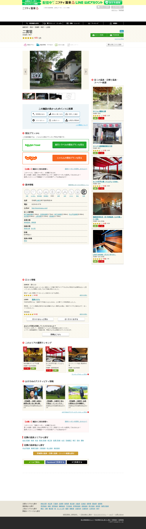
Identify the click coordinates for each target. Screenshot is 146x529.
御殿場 (72, 508)
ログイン (115, 10)
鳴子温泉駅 (58, 214)
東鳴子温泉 (35, 448)
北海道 (83, 504)
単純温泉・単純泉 (30, 222)
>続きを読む (83, 295)
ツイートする (119, 39)
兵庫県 (61, 504)
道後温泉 (85, 506)
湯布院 (98, 506)
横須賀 (51, 508)
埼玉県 (50, 504)
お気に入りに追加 (115, 44)
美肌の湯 (27, 228)
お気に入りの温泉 (103, 7)
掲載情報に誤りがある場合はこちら (78, 185)
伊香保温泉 (76, 506)
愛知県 (94, 504)
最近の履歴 (117, 7)
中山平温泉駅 (73, 214)
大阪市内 (78, 508)
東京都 (72, 504)
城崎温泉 (62, 506)
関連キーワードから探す (31, 511)
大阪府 (78, 504)
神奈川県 (44, 504)
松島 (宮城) (42, 440)
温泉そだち (36, 299)
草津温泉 (44, 506)
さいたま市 (60, 508)
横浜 (42, 508)
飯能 (67, 508)
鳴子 (74, 440)
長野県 (89, 504)
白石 (63, 440)
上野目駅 (38, 216)
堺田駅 (51, 216)
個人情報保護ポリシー (87, 520)
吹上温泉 (50, 448)
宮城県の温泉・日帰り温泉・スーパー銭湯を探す (55, 453)
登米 (78, 440)
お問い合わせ (119, 514)
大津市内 (92, 508)
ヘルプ (111, 514)
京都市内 (85, 508)
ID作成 (121, 10)
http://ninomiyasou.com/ (40, 208)
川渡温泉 (43, 448)
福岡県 (100, 504)
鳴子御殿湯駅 (28, 214)
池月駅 (26, 216)
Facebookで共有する (55, 462)
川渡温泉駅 (43, 214)
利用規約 (114, 520)
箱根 (49, 506)
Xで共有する (77, 462)
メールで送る (34, 462)
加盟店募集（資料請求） (70, 514)
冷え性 (33, 228)
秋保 (32, 440)
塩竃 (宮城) (56, 440)
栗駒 (82, 440)
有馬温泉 (55, 506)
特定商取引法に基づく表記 (102, 520)
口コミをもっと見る (40, 319)
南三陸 (50, 440)
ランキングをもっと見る (79, 374)
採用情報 (121, 520)
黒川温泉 (92, 506)
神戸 (97, 508)
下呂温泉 (69, 506)
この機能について (82, 125)
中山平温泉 (26, 448)
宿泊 (25, 241)
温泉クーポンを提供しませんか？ (76, 169)
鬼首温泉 (57, 448)
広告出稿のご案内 (86, 514)
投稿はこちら (56, 334)
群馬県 (66, 504)
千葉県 (55, 504)
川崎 (46, 508)
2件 (40, 38)
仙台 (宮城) (26, 440)
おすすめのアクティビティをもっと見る (74, 412)
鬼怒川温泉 (105, 506)
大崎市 (38, 200)
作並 (36, 440)
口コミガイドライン (100, 514)
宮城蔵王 (69, 440)
